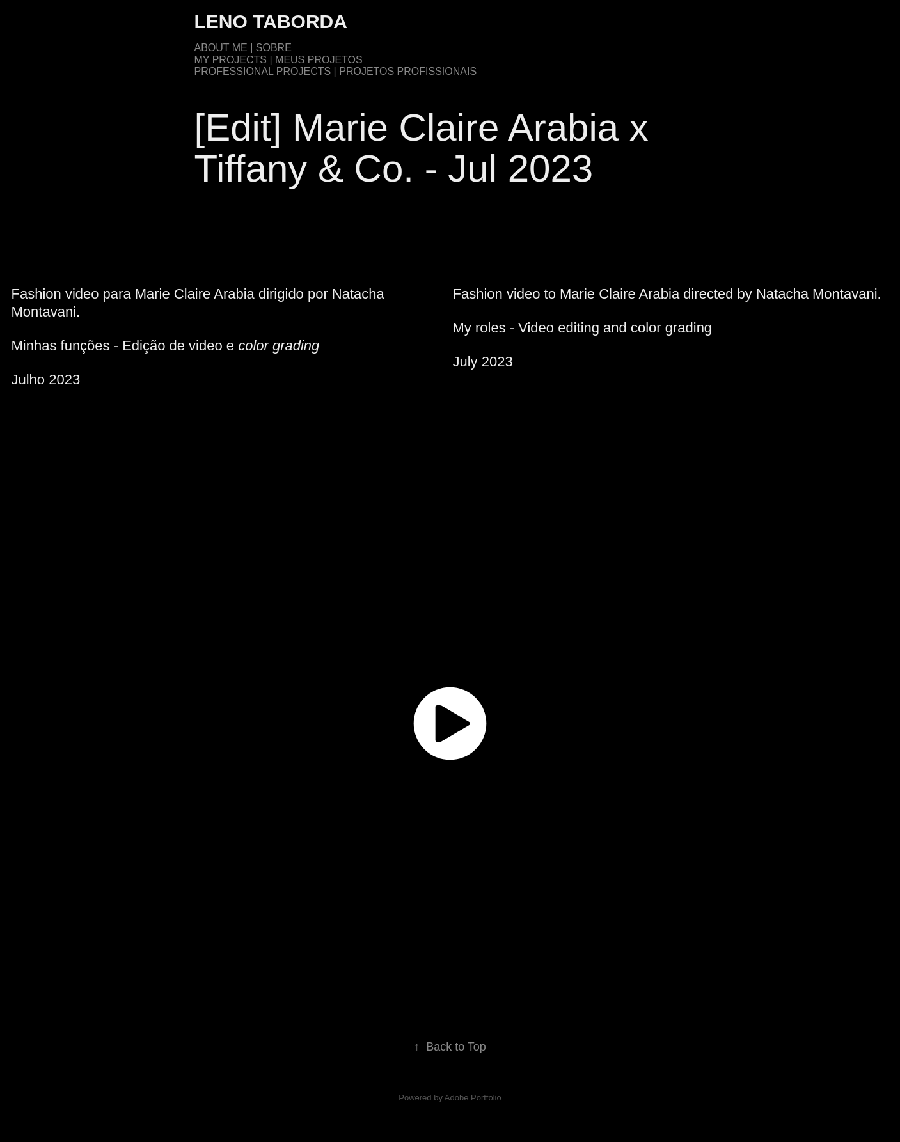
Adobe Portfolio (473, 1097)
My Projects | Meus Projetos (278, 59)
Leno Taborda (270, 21)
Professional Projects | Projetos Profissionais (335, 71)
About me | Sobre (243, 47)
